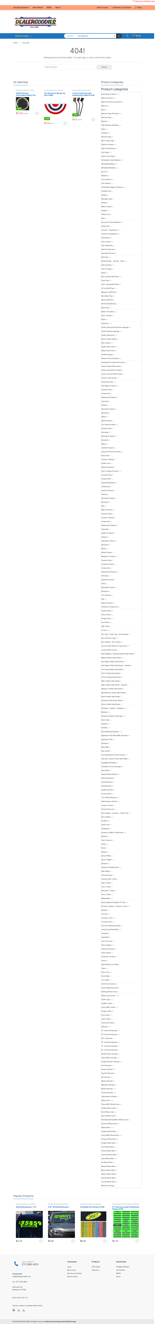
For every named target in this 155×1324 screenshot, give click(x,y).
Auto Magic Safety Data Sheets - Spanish (116, 665)
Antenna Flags (106, 117)
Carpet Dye (105, 226)
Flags (103, 129)
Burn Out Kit (105, 751)
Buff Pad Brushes (107, 778)
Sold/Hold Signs (107, 354)
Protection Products (108, 957)
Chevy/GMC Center (108, 1007)
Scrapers (104, 821)
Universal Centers (107, 1023)
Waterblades (105, 898)
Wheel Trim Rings (28, 90)
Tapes (103, 968)
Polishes (104, 405)
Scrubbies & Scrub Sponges (111, 766)
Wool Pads (105, 308)
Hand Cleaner (106, 953)
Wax (103, 506)
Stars (103, 218)
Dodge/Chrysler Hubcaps (110, 1061)
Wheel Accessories (108, 996)
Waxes (103, 417)
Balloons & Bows (107, 98)
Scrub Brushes (106, 794)
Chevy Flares (106, 615)
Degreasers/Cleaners (109, 397)
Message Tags (106, 199)
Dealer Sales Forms (108, 347)
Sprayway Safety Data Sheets (112, 700)
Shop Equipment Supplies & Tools (113, 902)
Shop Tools (105, 972)
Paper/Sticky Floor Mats (109, 964)
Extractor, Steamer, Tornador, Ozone (114, 906)
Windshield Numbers (108, 168)
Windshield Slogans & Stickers (112, 187)
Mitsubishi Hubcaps (108, 1085)
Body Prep (105, 455)
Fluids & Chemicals (107, 949)
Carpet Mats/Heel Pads (109, 988)
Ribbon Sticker (106, 206)
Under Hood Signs (108, 156)
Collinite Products (107, 448)
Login (69, 1267)
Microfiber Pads (107, 296)
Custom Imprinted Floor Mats (111, 370)
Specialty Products (108, 409)
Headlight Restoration (109, 763)
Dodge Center (106, 1011)
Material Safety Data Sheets (111, 658)
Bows (103, 110)
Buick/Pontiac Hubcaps (109, 1054)
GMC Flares (105, 626)
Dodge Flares (106, 618)
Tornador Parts (106, 922)
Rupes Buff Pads (107, 300)
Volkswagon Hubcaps (109, 1096)
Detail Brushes (106, 786)
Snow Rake (105, 976)
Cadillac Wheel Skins (108, 1131)
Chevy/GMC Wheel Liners (110, 1104)
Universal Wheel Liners (109, 1124)
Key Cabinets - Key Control (110, 642)
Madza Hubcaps (107, 1081)
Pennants (104, 133)
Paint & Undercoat (107, 249)
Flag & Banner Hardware (110, 125)
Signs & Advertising (108, 148)
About (58, 8)
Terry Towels (106, 894)
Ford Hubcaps (106, 1065)
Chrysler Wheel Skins (108, 1139)
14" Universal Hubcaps (109, 1030)
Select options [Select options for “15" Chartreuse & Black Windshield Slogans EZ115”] (137, 1241)
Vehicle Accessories (108, 984)
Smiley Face (105, 214)
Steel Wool (105, 770)
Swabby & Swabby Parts (110, 867)
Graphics (104, 724)
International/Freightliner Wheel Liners (114, 1120)
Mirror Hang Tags (107, 141)
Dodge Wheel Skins (108, 1143)
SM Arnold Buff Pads (108, 304)
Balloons (104, 106)
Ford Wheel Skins (107, 1147)
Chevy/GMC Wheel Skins (110, 1135)
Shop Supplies (106, 945)
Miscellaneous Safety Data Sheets (113, 693)
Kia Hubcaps (105, 1077)
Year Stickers (106, 183)
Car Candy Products (108, 424)
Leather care (105, 463)
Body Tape (105, 720)
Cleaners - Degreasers (109, 230)
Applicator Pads (107, 739)
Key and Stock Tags (108, 638)
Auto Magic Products (108, 386)
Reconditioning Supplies (110, 732)
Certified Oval (106, 191)
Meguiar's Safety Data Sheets (112, 689)
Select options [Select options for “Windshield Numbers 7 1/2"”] (41, 1241)
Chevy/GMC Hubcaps (109, 1058)
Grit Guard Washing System (111, 926)
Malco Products (106, 510)
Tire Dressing (106, 595)
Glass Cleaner (106, 242)
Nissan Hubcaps (107, 1089)
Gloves (103, 960)
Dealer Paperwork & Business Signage (115, 327)
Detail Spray (105, 238)
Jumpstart (104, 933)
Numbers (104, 176)
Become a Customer (121, 8)
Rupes (103, 273)
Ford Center (105, 1015)
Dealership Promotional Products (113, 362)
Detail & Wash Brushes (79, 90)
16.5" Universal (106, 1038)
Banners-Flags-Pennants (54, 91)
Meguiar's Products (108, 556)
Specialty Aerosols (108, 253)
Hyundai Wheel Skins (108, 1155)
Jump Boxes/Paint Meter (110, 929)
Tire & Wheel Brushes (109, 797)
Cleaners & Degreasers (109, 234)
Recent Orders (72, 1276)
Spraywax (104, 413)
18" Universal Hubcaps (109, 1050)
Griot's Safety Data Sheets (110, 673)
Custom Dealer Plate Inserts (111, 366)
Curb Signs (105, 152)
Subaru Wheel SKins (108, 1174)
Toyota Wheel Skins (108, 1182)
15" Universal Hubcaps (109, 1034)
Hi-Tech (104, 630)
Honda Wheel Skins (108, 1151)
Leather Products (107, 490)
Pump (103, 848)
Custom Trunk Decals (108, 378)
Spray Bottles (106, 856)
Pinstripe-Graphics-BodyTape (112, 716)
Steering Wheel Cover (109, 992)
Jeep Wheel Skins (107, 1158)
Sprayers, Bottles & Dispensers (112, 832)
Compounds (105, 393)
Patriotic (104, 203)
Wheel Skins (105, 1127)
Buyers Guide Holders (109, 339)
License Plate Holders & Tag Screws (114, 646)
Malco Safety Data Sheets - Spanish (114, 685)
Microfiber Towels (107, 890)
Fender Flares (106, 611)
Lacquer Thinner (107, 805)
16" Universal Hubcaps (109, 1042)
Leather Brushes (107, 790)
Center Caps (105, 999)
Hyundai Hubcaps (107, 1073)
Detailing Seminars (21, 8)
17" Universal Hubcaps (109, 1046)
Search (104, 67)
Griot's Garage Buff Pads (110, 284)
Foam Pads (105, 280)
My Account (101, 8)
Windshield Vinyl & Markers (111, 160)
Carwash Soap (106, 390)
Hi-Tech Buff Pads (107, 288)
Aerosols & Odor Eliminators (111, 222)
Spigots (104, 852)
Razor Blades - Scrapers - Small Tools (114, 813)
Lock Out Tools (106, 941)
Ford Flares (105, 622)
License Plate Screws (108, 650)
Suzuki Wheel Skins (108, 1178)
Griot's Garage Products (109, 471)
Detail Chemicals (107, 382)
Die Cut (104, 172)
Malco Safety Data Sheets (110, 681)
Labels (103, 844)
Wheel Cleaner (106, 421)
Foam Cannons (106, 840)
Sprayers (104, 863)
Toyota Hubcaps (107, 1092)
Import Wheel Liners (108, 1116)
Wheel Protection (107, 467)
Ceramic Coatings (107, 459)
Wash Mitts (105, 747)
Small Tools (105, 825)
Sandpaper (105, 829)
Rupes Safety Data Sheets (110, 696)
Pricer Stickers (106, 179)
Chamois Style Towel (108, 879)
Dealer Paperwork (107, 335)
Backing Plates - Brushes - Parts (112, 261)
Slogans (104, 210)
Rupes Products (107, 603)
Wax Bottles (105, 871)
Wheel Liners (106, 1100)
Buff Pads (104, 257)
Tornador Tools (106, 918)
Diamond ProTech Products (111, 452)
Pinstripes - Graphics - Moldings (112, 708)
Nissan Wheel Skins (108, 1170)
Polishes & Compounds (109, 607)
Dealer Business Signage (110, 331)
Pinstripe (104, 728)
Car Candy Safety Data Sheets (112, 669)
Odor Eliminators (107, 245)
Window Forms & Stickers (110, 358)
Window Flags (106, 137)
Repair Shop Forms (108, 350)
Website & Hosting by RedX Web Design (60, 1321)
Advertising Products (50, 90)
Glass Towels (106, 883)
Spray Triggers (106, 860)
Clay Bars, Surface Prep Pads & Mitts (114, 759)
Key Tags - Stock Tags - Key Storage (114, 634)
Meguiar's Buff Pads (108, 292)
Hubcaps (104, 1027)
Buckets (104, 836)
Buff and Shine (106, 265)
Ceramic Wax (106, 479)
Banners (104, 121)
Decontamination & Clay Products (113, 755)
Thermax (104, 914)
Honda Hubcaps (107, 1069)
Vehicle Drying (106, 875)
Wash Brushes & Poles (109, 801)
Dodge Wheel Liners (108, 1108)
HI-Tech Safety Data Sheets (111, 677)
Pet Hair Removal (107, 809)
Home (15, 43)
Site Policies (38, 8)
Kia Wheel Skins (107, 1162)
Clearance (19, 90)
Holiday (104, 195)
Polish (103, 583)
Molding (104, 712)
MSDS (49, 8)
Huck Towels (106, 887)
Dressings (104, 401)
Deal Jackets (106, 343)
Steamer (104, 910)
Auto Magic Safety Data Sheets (112, 661)
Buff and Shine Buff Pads (110, 277)
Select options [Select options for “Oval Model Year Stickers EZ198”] (105, 1241)
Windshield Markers (108, 164)
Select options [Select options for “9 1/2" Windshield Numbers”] (73, 1241)
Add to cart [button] (37, 113)
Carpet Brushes (106, 782)
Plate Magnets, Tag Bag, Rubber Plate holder (117, 654)
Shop (138, 8)
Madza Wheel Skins (108, 1166)
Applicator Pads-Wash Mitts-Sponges (114, 735)
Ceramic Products (107, 518)
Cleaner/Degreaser (108, 483)
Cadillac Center (106, 1003)
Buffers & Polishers (108, 312)
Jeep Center (105, 1019)
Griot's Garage (106, 269)
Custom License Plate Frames (111, 374)
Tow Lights (105, 980)
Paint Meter (105, 937)
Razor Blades (106, 817)
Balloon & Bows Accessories (111, 102)
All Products (96, 1267)
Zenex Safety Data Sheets (110, 704)
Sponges (104, 743)
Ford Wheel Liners (107, 1112)
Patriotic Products (107, 144)
